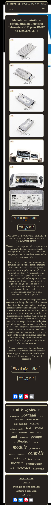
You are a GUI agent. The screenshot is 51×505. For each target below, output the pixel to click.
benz (30, 459)
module (20, 447)
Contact (26, 482)
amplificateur (32, 419)
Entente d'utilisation (26, 491)
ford (24, 459)
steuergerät (14, 416)
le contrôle (24, 437)
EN (24, 495)
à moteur (21, 454)
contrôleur (18, 419)
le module (23, 432)
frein (29, 428)
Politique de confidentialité (26, 486)
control (34, 423)
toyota (32, 432)
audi (11, 468)
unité (18, 409)
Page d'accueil (26, 478)
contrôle (36, 453)
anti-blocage (20, 423)
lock (39, 432)
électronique (38, 469)
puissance (35, 448)
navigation (37, 459)
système (32, 409)
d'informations (34, 463)
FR (28, 495)
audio (36, 442)
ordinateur (21, 441)
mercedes (23, 468)
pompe (36, 436)
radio (39, 428)
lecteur (12, 454)
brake (16, 458)
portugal (28, 415)
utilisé (41, 417)
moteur (17, 463)
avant (14, 432)
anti (14, 436)
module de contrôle (16, 429)
